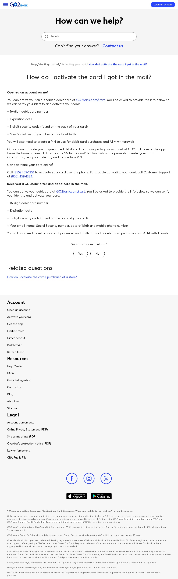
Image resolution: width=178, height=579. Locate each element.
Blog (10, 394)
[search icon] (46, 36)
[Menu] (5, 4)
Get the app (15, 324)
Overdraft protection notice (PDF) (29, 443)
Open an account (18, 310)
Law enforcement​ (18, 450)
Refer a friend (15, 352)
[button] (80, 253)
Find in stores (15, 331)
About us (13, 401)
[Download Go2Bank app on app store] (76, 496)
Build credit (14, 345)
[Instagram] (89, 478)
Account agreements (20, 422)
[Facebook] (71, 478)
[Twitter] (106, 478)
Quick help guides (18, 380)
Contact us (112, 45)
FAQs (10, 373)
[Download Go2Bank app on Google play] (101, 496)
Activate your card (19, 317)
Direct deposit (16, 338)
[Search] (89, 36)
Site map (13, 408)
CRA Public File (16, 457)
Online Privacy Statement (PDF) (27, 429)
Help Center (15, 366)
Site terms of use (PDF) (21, 436)
